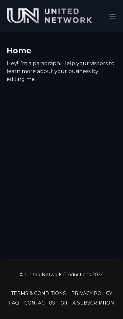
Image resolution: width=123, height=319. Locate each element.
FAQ (14, 303)
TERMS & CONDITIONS (38, 293)
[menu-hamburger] (112, 16)
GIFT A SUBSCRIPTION (87, 303)
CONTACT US (39, 303)
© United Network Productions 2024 (62, 274)
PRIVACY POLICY (91, 293)
